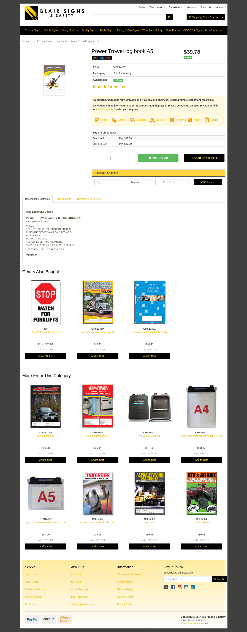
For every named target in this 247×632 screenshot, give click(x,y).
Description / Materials (37, 199)
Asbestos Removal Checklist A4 (97, 522)
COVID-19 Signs (192, 30)
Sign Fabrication (80, 596)
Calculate (208, 182)
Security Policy (125, 596)
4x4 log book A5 (46, 435)
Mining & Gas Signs (128, 30)
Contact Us (192, 7)
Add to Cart (158, 158)
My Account (31, 574)
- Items (203, 17)
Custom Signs (32, 30)
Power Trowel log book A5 (85, 41)
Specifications (63, 199)
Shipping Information (82, 604)
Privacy (179, 119)
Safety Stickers (69, 30)
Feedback (30, 604)
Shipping (141, 119)
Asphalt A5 (149, 522)
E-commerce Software (190, 623)
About (197, 119)
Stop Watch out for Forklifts (46, 332)
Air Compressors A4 (97, 435)
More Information (109, 86)
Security (157, 119)
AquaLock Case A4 (149, 435)
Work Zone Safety (152, 30)
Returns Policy (125, 589)
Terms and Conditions (129, 574)
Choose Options (46, 356)
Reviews (89, 199)
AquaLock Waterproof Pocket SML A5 (45, 522)
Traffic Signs (106, 30)
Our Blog (76, 581)
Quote (104, 119)
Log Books (61, 41)
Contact (122, 119)
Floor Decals (173, 30)
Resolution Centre (35, 589)
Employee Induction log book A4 (149, 332)
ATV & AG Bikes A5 (201, 522)
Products (142, 7)
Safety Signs (51, 30)
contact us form (107, 109)
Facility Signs (89, 30)
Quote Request (33, 596)
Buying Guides (176, 7)
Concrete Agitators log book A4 (97, 332)
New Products (213, 30)
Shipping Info (206, 7)
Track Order (31, 581)
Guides (211, 119)
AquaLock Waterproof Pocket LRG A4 (201, 435)
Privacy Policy (125, 581)
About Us (161, 7)
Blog (152, 7)
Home (25, 41)
